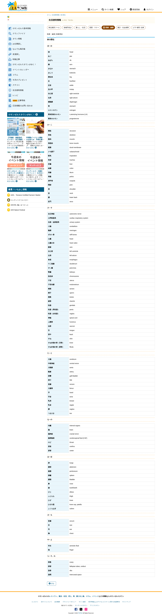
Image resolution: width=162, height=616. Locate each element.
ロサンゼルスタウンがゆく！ (24, 64)
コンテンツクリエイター (19, 200)
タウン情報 (17, 39)
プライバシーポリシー (69, 602)
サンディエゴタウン (81, 605)
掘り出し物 (80, 596)
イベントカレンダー (21, 70)
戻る (51, 583)
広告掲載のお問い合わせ (23, 106)
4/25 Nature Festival (18, 210)
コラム (15, 75)
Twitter (81, 609)
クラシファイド (19, 33)
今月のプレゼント (20, 80)
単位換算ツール (54, 27)
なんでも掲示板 (19, 49)
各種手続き (68, 27)
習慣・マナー (94, 27)
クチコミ (16, 85)
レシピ (15, 95)
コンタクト (34, 602)
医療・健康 (109, 27)
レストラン (53, 596)
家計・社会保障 (123, 27)
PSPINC (80, 613)
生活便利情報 (18, 90)
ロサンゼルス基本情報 (22, 28)
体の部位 (63, 15)
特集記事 (16, 59)
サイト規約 (82, 602)
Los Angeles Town (17, 6)
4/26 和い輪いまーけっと (20, 205)
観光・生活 (63, 596)
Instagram (86, 609)
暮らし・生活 (80, 27)
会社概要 (57, 602)
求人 (69, 596)
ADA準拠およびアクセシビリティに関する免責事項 (104, 602)
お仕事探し (17, 44)
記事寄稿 (21, 100)
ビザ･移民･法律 (138, 27)
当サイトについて (46, 602)
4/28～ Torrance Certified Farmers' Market (25, 195)
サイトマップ (126, 602)
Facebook (76, 609)
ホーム (49, 15)
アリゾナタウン (95, 605)
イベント (95, 596)
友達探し (16, 54)
